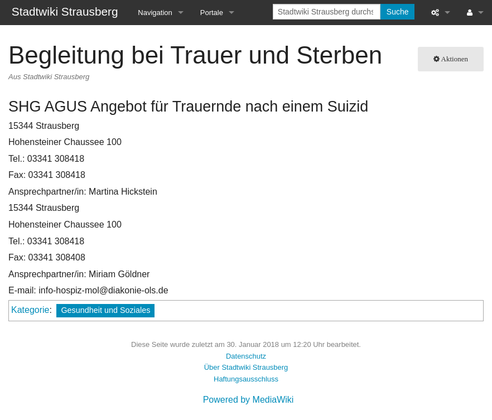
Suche (398, 11)
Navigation (155, 12)
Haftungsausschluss (246, 379)
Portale (211, 12)
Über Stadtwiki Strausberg (246, 367)
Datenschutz (246, 356)
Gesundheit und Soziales (105, 310)
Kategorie (30, 310)
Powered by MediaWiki (248, 399)
